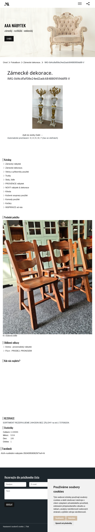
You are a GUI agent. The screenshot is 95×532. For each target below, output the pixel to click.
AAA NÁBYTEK (15, 25)
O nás (9, 38)
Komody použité (12, 199)
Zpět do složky (29, 135)
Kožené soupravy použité (16, 195)
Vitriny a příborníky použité (17, 172)
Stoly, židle (10, 180)
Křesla (8, 191)
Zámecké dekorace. (32, 62)
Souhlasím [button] (59, 518)
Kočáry (8, 203)
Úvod (5, 62)
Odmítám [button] (71, 518)
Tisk (27, 527)
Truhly (8, 176)
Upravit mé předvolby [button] (63, 523)
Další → (39, 135)
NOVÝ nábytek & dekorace (17, 188)
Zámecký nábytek (13, 164)
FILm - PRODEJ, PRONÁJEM (18, 351)
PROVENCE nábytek (14, 184)
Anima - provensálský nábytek (18, 347)
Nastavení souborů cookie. (13, 527)
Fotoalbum (15, 62)
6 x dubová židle (10, 336)
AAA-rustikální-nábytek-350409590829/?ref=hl (23, 453)
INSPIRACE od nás (14, 207)
